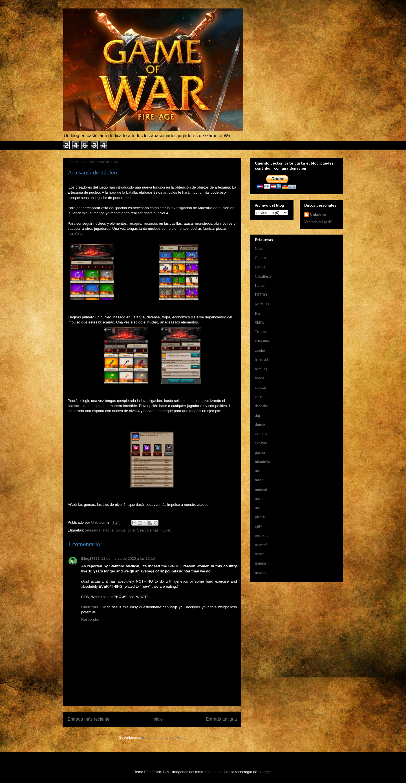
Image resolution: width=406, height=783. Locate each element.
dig (257, 415)
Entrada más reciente (88, 719)
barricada (262, 360)
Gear (141, 530)
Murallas (262, 304)
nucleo (166, 530)
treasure (261, 572)
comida (260, 387)
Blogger (264, 772)
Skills (259, 323)
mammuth (213, 772)
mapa (259, 480)
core (131, 530)
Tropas (260, 332)
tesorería (261, 545)
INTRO (261, 295)
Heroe (259, 285)
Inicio (158, 719)
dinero (260, 424)
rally (258, 526)
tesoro (259, 554)
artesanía (92, 530)
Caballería (263, 276)
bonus (120, 530)
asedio (260, 350)
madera (260, 471)
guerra (260, 452)
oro (257, 508)
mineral (261, 489)
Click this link (93, 607)
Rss (258, 313)
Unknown (318, 214)
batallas (261, 369)
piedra (260, 517)
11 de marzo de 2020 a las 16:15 (128, 558)
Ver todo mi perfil (318, 222)
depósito (261, 406)
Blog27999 (90, 558)
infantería (262, 462)
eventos (261, 434)
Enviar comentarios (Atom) (164, 737)
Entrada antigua (221, 719)
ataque (108, 530)
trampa (260, 563)
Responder (90, 619)
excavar (261, 443)
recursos (261, 535)
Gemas (152, 530)
